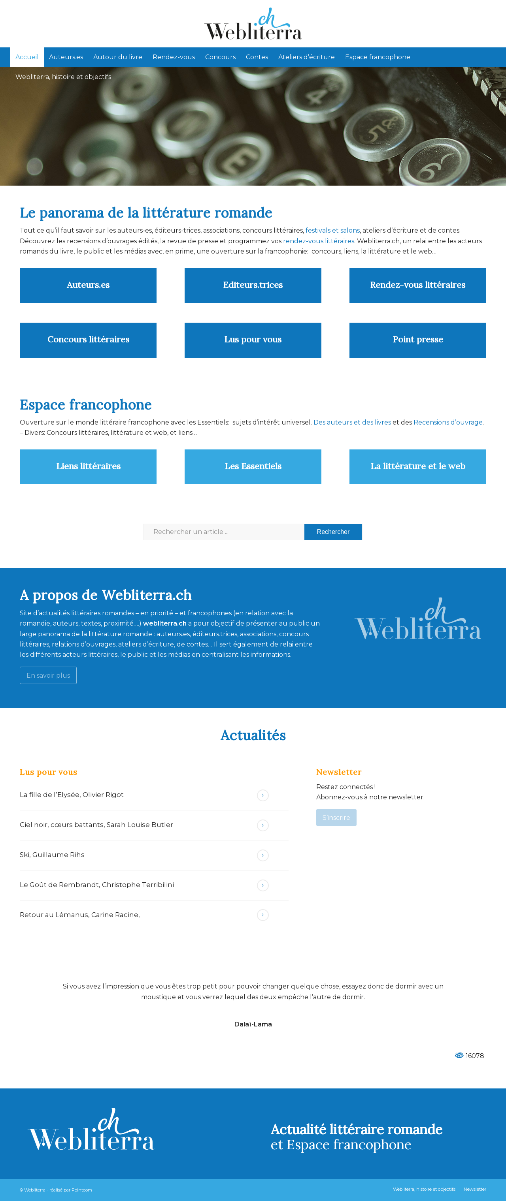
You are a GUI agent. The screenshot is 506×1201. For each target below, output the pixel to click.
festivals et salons (333, 230)
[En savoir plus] (48, 675)
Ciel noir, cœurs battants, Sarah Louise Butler (96, 825)
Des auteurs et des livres (351, 422)
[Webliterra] (253, 23)
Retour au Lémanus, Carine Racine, (80, 915)
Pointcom (82, 1190)
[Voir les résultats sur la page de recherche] (333, 532)
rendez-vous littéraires (318, 241)
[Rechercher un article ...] (253, 532)
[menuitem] (27, 57)
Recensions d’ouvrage (448, 422)
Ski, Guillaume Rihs (52, 855)
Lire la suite (263, 795)
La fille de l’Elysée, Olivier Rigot (72, 795)
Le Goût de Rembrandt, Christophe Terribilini (97, 885)
